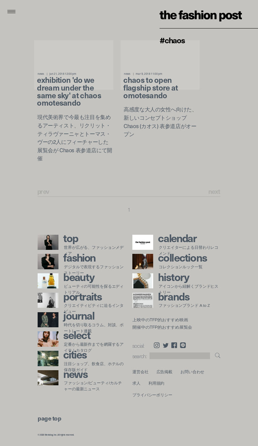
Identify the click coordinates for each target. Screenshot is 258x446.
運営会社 (140, 372)
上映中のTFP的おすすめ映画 (160, 320)
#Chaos (172, 40)
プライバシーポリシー (152, 395)
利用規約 (156, 383)
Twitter (166, 345)
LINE (183, 345)
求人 (136, 383)
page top (49, 418)
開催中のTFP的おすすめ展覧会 (162, 327)
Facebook (174, 345)
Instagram (157, 345)
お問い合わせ (192, 372)
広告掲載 (165, 372)
